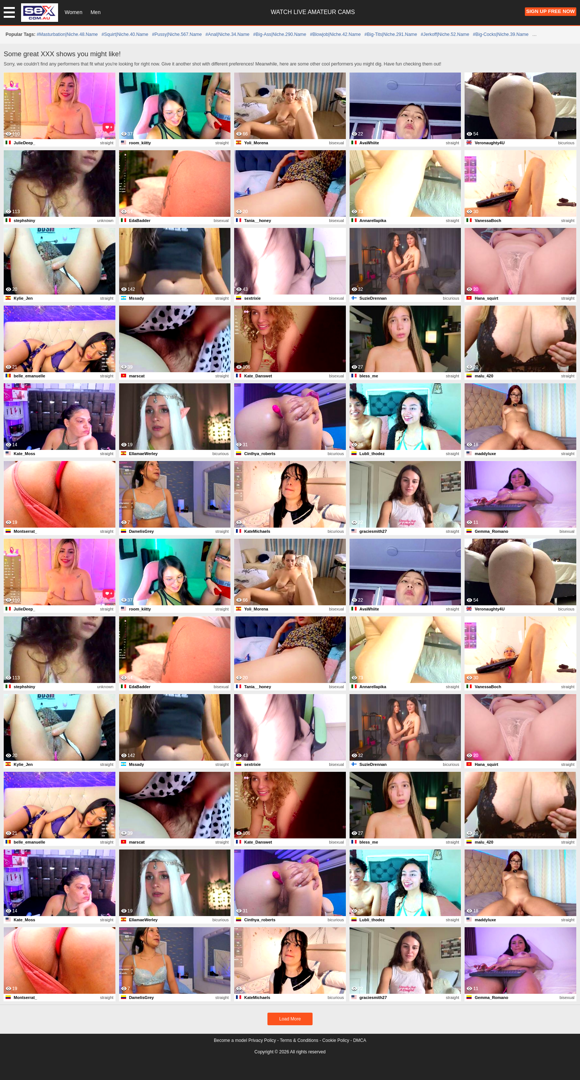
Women (73, 12)
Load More (290, 1019)
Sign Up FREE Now (550, 11)
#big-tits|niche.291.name (390, 34)
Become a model (230, 1040)
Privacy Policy (262, 1040)
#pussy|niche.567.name (177, 34)
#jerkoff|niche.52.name (445, 34)
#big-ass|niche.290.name (279, 34)
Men (96, 12)
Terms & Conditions (299, 1040)
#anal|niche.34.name (227, 34)
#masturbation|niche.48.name (67, 34)
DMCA (359, 1040)
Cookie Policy (335, 1040)
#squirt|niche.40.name (124, 34)
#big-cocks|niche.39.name (501, 34)
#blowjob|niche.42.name (335, 34)
